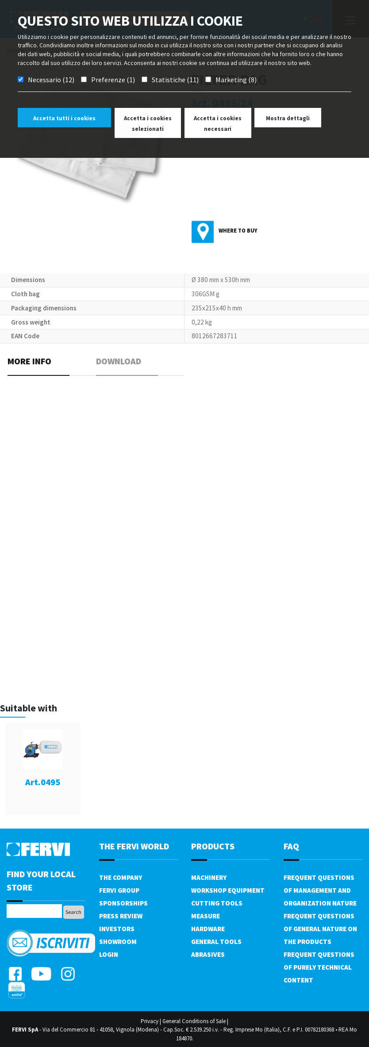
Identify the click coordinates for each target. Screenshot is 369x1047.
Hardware (208, 929)
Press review (120, 916)
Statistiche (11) (175, 79)
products (212, 846)
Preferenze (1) (113, 79)
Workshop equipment (228, 890)
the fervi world (134, 846)
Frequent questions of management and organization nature (320, 890)
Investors (117, 929)
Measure (205, 916)
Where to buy (238, 230)
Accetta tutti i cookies (64, 118)
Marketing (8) (236, 79)
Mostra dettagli (288, 118)
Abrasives (208, 954)
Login (108, 954)
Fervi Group (119, 890)
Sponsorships (123, 903)
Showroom (118, 941)
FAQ (291, 846)
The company (120, 877)
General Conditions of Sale (194, 1021)
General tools (216, 941)
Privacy (149, 1021)
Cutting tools (216, 903)
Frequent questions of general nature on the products (320, 929)
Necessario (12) (51, 79)
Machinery (209, 877)
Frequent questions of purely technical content (319, 967)
